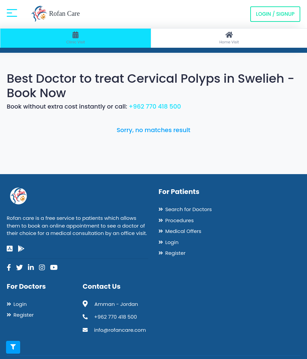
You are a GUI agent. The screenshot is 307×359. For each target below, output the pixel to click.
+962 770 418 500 (155, 106)
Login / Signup (275, 13)
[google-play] (21, 248)
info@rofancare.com (120, 329)
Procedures (179, 220)
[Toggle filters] (13, 347)
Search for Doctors (188, 209)
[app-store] (10, 248)
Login (172, 242)
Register (175, 252)
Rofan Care (55, 14)
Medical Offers (183, 231)
